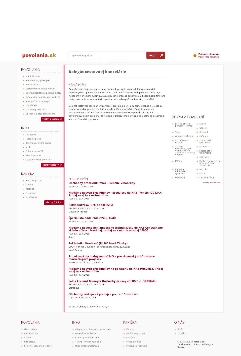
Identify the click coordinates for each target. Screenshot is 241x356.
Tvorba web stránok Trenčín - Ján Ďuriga (195, 345)
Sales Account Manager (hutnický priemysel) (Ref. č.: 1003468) (112, 281)
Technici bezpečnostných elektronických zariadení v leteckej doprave (185, 150)
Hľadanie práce (33, 138)
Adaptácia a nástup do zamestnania (93, 329)
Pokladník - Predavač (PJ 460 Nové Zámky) (98, 243)
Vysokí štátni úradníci (181, 141)
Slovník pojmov (33, 155)
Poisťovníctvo (31, 333)
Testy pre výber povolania (39, 159)
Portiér (203, 173)
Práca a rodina (133, 341)
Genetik (203, 128)
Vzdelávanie (32, 197)
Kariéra (29, 184)
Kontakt (181, 333)
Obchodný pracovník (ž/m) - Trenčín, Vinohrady (102, 183)
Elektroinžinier (206, 177)
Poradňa (30, 188)
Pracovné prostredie (136, 345)
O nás (180, 329)
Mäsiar (178, 161)
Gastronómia (30, 329)
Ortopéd (203, 132)
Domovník (180, 177)
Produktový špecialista (205, 141)
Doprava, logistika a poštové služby (43, 92)
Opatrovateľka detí (184, 136)
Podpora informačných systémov (182, 171)
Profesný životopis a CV (87, 337)
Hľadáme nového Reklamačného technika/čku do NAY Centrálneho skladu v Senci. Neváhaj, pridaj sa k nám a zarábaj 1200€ (116, 229)
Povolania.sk (198, 341)
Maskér (203, 169)
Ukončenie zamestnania (87, 345)
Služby (27, 337)
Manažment (31, 105)
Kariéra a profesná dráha (38, 143)
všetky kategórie (53, 164)
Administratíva (33, 76)
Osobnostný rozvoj (135, 333)
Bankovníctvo (32, 84)
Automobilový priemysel (38, 80)
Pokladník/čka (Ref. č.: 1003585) (91, 205)
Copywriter (205, 157)
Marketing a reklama (36, 109)
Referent (203, 136)
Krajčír (202, 123)
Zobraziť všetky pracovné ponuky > (89, 306)
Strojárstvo (29, 341)
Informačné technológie (38, 101)
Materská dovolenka (85, 333)
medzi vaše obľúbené (208, 55)
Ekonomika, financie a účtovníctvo (43, 97)
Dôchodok (31, 134)
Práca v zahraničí (34, 151)
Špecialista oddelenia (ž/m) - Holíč (92, 218)
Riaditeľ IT (204, 146)
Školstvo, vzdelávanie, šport (38, 345)
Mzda (28, 147)
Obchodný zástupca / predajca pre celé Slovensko (103, 294)
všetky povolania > (211, 182)
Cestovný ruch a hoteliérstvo (40, 88)
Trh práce (30, 193)
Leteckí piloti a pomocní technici (183, 124)
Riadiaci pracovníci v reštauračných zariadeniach (209, 163)
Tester (178, 132)
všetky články (54, 202)
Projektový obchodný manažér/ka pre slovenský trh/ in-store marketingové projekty (112, 258)
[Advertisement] (120, 23)
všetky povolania (53, 118)
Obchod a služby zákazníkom (40, 113)
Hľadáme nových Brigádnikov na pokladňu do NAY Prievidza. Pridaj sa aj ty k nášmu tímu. (116, 270)
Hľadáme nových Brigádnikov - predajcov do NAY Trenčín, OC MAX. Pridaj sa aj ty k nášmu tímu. (116, 194)
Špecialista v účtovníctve (205, 151)
